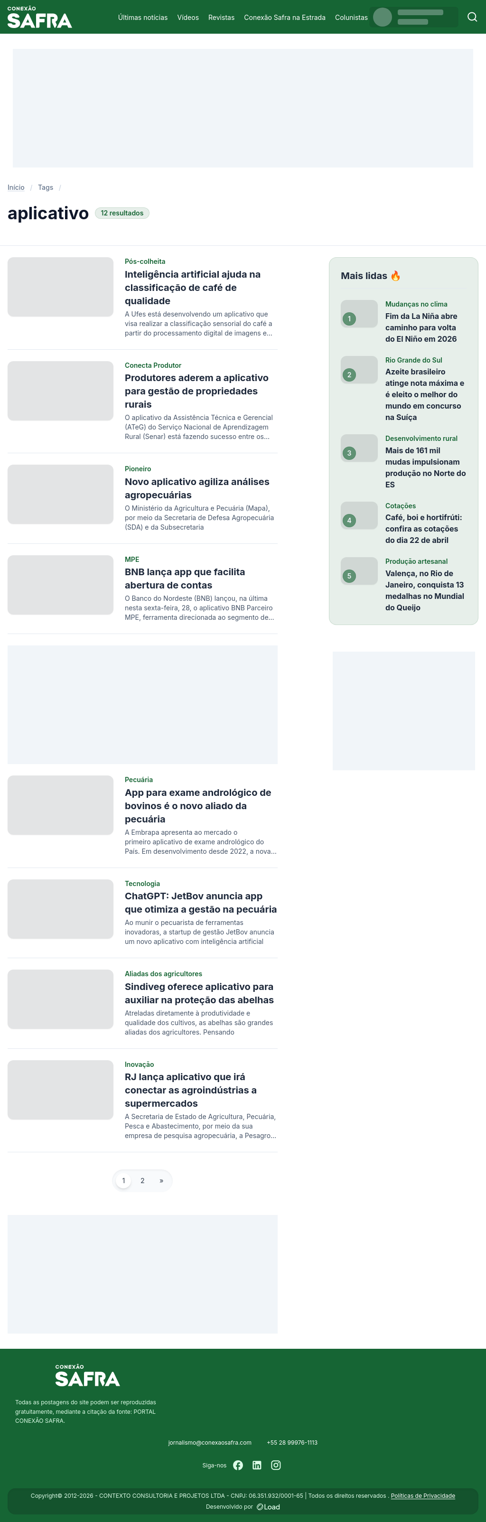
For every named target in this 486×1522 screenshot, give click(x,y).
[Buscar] (472, 17)
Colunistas (351, 17)
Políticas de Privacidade (423, 1495)
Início (16, 187)
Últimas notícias (143, 17)
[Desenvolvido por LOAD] (268, 1506)
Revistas (221, 17)
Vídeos (188, 17)
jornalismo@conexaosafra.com (210, 1442)
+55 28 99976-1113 (292, 1442)
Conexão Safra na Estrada (285, 17)
